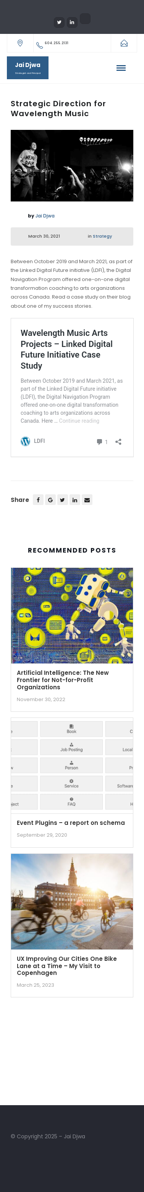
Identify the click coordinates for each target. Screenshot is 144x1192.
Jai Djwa (45, 216)
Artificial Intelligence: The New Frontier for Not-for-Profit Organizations (63, 680)
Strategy (102, 236)
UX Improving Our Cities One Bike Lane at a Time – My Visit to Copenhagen (67, 966)
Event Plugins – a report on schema (71, 823)
